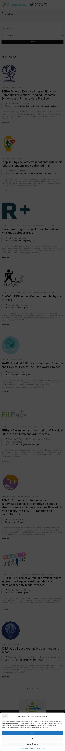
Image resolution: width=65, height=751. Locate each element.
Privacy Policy (32, 748)
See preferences (32, 744)
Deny (32, 738)
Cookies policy (24, 748)
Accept (32, 733)
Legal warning (41, 748)
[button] (62, 716)
